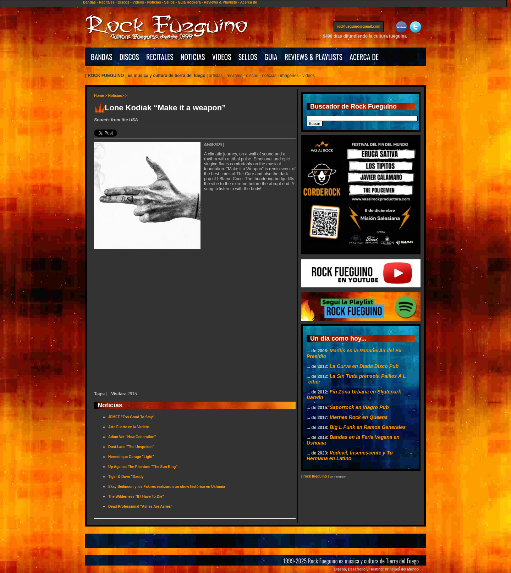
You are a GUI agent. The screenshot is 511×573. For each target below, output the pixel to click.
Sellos (169, 2)
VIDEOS (221, 56)
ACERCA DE (364, 56)
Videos (138, 2)
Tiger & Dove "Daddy (126, 477)
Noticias (154, 2)
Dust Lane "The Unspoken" (131, 447)
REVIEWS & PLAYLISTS (313, 56)
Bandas (89, 2)
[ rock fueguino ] (315, 476)
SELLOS (248, 56)
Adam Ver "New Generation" (132, 437)
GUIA (270, 56)
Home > (100, 96)
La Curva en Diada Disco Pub (364, 366)
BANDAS (101, 56)
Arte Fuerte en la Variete (128, 427)
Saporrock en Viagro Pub (359, 407)
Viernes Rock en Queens (359, 417)
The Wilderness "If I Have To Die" (136, 496)
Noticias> (116, 96)
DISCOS (129, 56)
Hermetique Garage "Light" (131, 457)
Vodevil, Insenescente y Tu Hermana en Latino (350, 455)
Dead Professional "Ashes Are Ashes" (140, 506)
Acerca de (248, 2)
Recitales (107, 2)
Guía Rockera (189, 2)
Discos (124, 2)
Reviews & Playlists (220, 2)
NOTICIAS (193, 56)
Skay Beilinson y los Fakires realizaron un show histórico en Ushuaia (166, 487)
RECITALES (160, 56)
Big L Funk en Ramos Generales (368, 427)
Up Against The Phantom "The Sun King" (142, 467)
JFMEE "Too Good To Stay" (131, 417)
